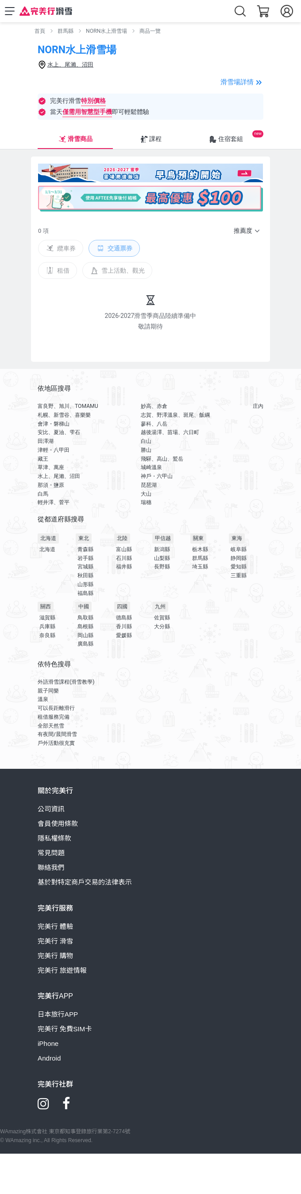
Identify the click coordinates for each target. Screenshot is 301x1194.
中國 (83, 606)
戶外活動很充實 (56, 743)
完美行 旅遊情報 (62, 970)
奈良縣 (47, 635)
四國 (122, 606)
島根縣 (85, 626)
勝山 (146, 450)
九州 (160, 606)
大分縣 (162, 626)
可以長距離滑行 (56, 708)
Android (49, 1058)
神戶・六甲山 (157, 476)
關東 (198, 538)
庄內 (258, 406)
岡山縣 (85, 635)
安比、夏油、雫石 (59, 432)
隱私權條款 (54, 838)
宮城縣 (85, 567)
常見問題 (51, 853)
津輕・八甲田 (53, 450)
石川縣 (124, 558)
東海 (237, 538)
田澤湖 (46, 441)
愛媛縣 (124, 635)
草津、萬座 (51, 467)
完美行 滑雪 (55, 941)
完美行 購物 (55, 955)
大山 (146, 494)
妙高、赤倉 (154, 406)
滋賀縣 (47, 618)
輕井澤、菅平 (53, 502)
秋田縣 (85, 575)
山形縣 (85, 584)
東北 (83, 538)
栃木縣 (200, 549)
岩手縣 (85, 558)
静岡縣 (239, 558)
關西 (45, 606)
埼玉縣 (200, 567)
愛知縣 (239, 567)
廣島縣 (85, 644)
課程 (150, 139)
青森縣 (85, 549)
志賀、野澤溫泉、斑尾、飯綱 (175, 415)
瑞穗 (146, 502)
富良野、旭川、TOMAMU (68, 406)
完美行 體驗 (55, 926)
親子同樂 (48, 691)
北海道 (48, 538)
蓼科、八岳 (154, 424)
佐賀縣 (162, 618)
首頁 (40, 31)
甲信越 (163, 538)
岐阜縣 (239, 549)
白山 (146, 441)
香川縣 (124, 626)
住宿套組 (225, 139)
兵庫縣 (47, 626)
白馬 (43, 494)
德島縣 (124, 618)
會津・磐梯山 (53, 424)
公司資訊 (51, 809)
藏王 (43, 459)
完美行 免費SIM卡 (65, 1029)
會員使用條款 (58, 823)
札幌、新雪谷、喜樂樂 (64, 415)
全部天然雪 (51, 726)
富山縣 (124, 549)
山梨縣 (162, 558)
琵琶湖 (149, 485)
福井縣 (124, 567)
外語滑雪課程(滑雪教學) (66, 682)
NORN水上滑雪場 (106, 31)
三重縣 (239, 575)
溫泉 (43, 699)
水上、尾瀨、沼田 (59, 476)
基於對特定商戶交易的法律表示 (85, 882)
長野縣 (162, 567)
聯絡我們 (51, 867)
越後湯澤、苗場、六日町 (170, 432)
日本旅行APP (58, 1014)
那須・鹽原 (51, 485)
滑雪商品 (75, 139)
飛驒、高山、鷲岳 (162, 459)
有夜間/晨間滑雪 (57, 734)
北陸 (122, 538)
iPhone (48, 1043)
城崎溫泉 (151, 467)
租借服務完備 (53, 717)
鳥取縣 (85, 618)
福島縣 (85, 593)
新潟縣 (162, 549)
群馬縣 (65, 31)
